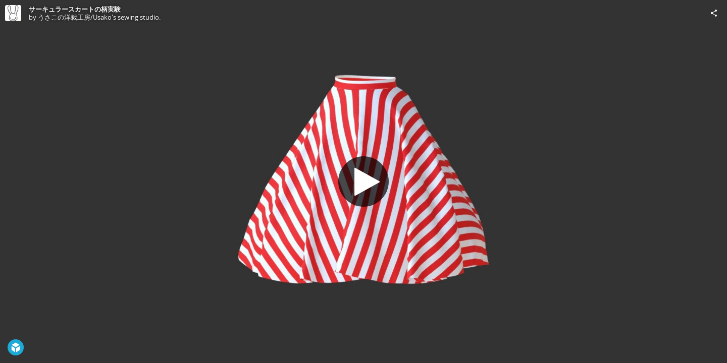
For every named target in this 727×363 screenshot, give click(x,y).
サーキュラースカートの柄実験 (75, 9)
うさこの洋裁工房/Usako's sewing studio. (99, 17)
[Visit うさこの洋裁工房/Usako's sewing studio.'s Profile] (13, 13)
